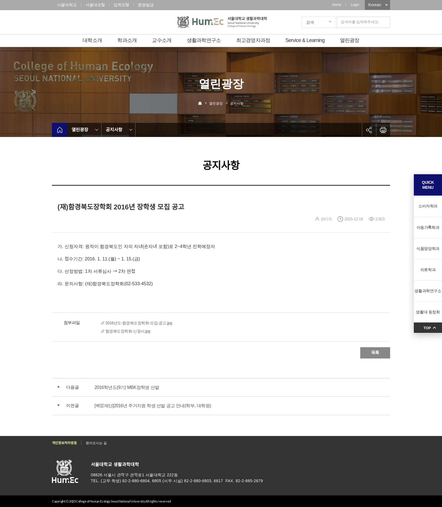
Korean (374, 5)
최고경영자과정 (253, 40)
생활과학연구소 (204, 40)
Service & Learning (305, 40)
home (59, 130)
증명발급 (146, 5)
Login (355, 5)
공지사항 (237, 103)
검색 (310, 22)
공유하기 (369, 130)
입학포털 (121, 5)
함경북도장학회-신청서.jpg (127, 331)
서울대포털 (95, 5)
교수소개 (161, 40)
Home (336, 5)
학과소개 (127, 40)
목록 (375, 352)
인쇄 (383, 130)
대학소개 (92, 40)
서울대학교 (67, 5)
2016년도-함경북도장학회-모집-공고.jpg (138, 323)
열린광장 (349, 40)
